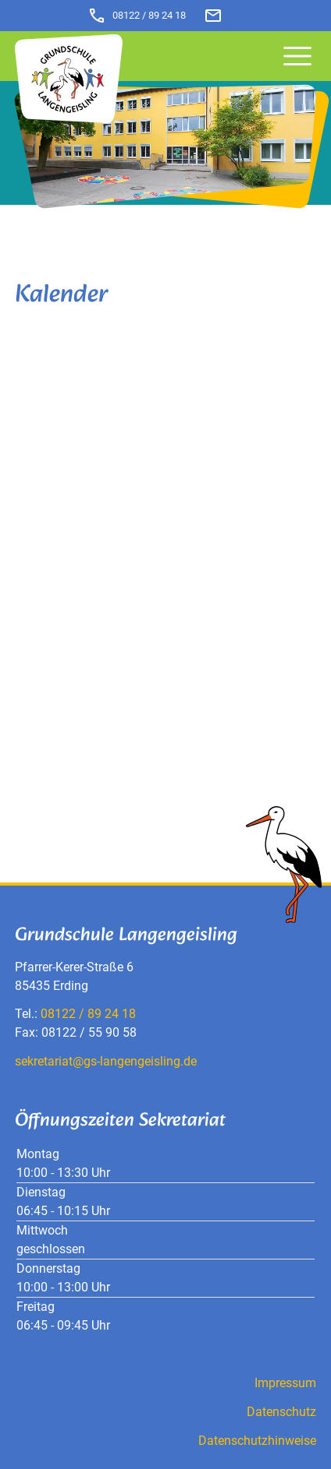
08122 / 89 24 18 (136, 15)
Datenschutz (281, 1411)
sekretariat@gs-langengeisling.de (106, 1061)
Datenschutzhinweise (257, 1440)
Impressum (285, 1383)
